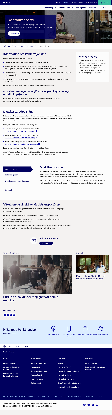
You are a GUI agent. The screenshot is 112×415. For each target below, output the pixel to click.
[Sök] (104, 7)
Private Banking (77, 2)
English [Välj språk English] (26, 346)
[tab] (18, 169)
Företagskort (35, 367)
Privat (58, 2)
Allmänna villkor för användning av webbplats (19, 396)
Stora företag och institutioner (69, 383)
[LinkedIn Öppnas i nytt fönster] (11, 315)
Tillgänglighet (89, 396)
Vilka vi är (62, 363)
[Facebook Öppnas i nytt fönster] (5, 315)
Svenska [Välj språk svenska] (17, 346)
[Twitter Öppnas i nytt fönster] (8, 315)
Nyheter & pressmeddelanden (69, 371)
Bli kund (92, 8)
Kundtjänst (81, 8)
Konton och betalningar (24, 46)
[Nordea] (7, 2)
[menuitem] (49, 7)
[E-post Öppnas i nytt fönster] (14, 315)
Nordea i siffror (64, 367)
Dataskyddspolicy (45, 396)
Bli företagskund (91, 363)
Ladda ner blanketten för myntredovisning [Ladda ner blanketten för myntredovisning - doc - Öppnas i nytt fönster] (21, 138)
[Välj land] (10, 352)
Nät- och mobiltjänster (39, 363)
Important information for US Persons (68, 396)
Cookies (99, 396)
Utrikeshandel (36, 383)
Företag (66, 2)
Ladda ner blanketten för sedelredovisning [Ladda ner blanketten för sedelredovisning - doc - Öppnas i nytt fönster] (21, 131)
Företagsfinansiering (38, 375)
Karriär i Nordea (64, 375)
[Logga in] (104, 2)
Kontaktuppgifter (9, 363)
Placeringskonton (37, 379)
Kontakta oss (46, 243)
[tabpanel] (73, 173)
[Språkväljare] (91, 2)
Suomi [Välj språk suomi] (9, 346)
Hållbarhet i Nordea (66, 379)
